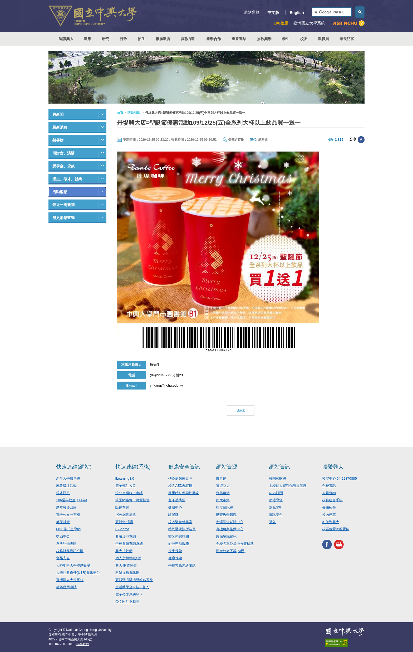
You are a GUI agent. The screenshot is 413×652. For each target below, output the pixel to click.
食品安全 (63, 558)
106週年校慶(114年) (71, 500)
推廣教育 (163, 39)
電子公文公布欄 (68, 515)
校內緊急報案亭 (180, 522)
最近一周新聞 (63, 205)
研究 (105, 39)
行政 (123, 39)
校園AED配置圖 (180, 486)
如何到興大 (330, 522)
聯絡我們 (82, 644)
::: (237, 12)
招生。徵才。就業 (67, 179)
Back (241, 410)
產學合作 (213, 39)
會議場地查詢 (125, 536)
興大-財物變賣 (126, 565)
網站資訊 (279, 467)
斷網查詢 (122, 507)
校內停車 (329, 515)
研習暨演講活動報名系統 (134, 580)
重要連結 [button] (239, 39)
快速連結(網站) (73, 467)
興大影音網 (339, 544)
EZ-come (122, 529)
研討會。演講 (63, 153)
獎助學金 (63, 536)
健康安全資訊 (184, 467)
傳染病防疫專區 (180, 478)
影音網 (221, 478)
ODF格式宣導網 (68, 529)
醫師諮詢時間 (178, 536)
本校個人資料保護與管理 (288, 486)
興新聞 (57, 114)
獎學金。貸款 (63, 166)
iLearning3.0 (124, 478)
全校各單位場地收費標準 (235, 544)
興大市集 (223, 500)
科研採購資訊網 (127, 573)
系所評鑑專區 (66, 544)
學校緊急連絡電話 (182, 565)
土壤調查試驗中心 (229, 522)
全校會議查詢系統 (129, 544)
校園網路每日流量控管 (132, 500)
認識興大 (66, 39)
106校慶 (281, 23)
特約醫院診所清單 (182, 529)
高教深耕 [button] (188, 39)
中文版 (273, 12)
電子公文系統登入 (129, 594)
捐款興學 (264, 39)
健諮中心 (175, 507)
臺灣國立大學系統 (69, 580)
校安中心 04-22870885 (339, 478)
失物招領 (329, 507)
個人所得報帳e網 (128, 558)
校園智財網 (277, 478)
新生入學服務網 (68, 478)
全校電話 (329, 486)
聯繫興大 (332, 467)
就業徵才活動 (66, 486)
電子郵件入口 (125, 486)
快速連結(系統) (133, 467)
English (297, 12)
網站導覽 (251, 12)
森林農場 (223, 493)
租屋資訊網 (224, 507)
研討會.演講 (124, 522)
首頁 (120, 113)
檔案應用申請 (66, 587)
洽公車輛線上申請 (129, 493)
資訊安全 (276, 515)
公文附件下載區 (127, 602)
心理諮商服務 (178, 544)
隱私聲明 (276, 507)
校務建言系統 (332, 500)
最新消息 (59, 127)
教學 (87, 39)
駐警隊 (173, 515)
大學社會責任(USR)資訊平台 (78, 573)
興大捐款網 (123, 551)
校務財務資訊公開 (69, 551)
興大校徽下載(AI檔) (230, 551)
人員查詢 (329, 493)
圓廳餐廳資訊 (226, 536)
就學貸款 (63, 522)
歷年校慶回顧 (66, 507)
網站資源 (226, 467)
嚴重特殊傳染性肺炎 (183, 493)
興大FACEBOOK (327, 544)
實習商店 (223, 486)
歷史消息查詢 (63, 218)
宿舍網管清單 (125, 515)
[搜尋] (331, 12)
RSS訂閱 (276, 493)
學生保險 (175, 551)
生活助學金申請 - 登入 (132, 587)
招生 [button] (141, 39)
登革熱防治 (176, 500)
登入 (272, 522)
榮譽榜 (57, 140)
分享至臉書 (361, 139)
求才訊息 (63, 493)
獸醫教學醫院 (226, 515)
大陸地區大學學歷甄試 (73, 565)
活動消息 (59, 192)
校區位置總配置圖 (336, 529)
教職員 (323, 39)
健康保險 (175, 558)
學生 (285, 39)
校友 (303, 39)
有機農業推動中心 (229, 529)
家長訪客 (347, 39)
